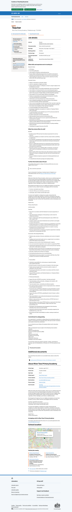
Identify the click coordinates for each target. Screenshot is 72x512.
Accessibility (35, 505)
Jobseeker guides (15, 489)
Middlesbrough (43, 471)
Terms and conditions (27, 505)
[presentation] (44, 438)
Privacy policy (19, 505)
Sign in (59, 13)
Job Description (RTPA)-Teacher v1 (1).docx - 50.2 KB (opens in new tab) (43, 360)
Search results (18, 21)
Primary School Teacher (34, 452)
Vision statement (14, 507)
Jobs (22, 16)
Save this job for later (34, 33)
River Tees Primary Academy (42, 432)
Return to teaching (15, 492)
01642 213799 (42, 382)
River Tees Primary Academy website (46, 377)
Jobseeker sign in (15, 485)
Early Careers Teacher (34, 459)
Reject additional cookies (30, 9)
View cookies (39, 9)
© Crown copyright (57, 508)
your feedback (24, 19)
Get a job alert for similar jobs (19, 33)
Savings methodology (43, 505)
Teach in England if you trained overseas (19, 494)
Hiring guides (39, 487)
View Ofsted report (43, 375)
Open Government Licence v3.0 (31, 508)
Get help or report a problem (43, 495)
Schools (26, 16)
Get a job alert (33, 468)
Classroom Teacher (50, 452)
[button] (44, 438)
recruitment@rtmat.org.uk (44, 380)
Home (12, 21)
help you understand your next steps (48, 173)
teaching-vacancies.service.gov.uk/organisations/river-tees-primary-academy (49, 386)
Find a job (13, 487)
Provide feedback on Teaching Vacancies (45, 497)
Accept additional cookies (17, 9)
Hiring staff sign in (40, 485)
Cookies (13, 505)
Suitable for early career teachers (46, 43)
